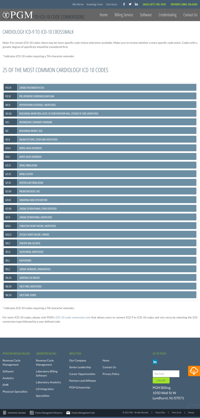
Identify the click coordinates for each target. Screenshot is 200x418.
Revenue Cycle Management (11, 362)
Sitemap (191, 412)
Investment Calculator (17, 413)
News (106, 360)
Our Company (77, 360)
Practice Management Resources (48, 413)
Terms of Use (176, 412)
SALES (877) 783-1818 (154, 4)
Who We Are (78, 4)
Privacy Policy (111, 374)
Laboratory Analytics (48, 382)
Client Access (111, 4)
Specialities (43, 395)
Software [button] (146, 15)
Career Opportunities (82, 374)
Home (104, 15)
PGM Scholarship (79, 387)
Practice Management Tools (83, 413)
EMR (5, 385)
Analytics (8, 378)
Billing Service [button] (124, 15)
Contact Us (190, 15)
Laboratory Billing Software (47, 373)
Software (8, 371)
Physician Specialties (15, 391)
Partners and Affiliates (82, 380)
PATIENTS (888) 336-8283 (184, 4)
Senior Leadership (80, 367)
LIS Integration (45, 389)
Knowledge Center (95, 4)
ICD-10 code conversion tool (73, 317)
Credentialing (168, 15)
